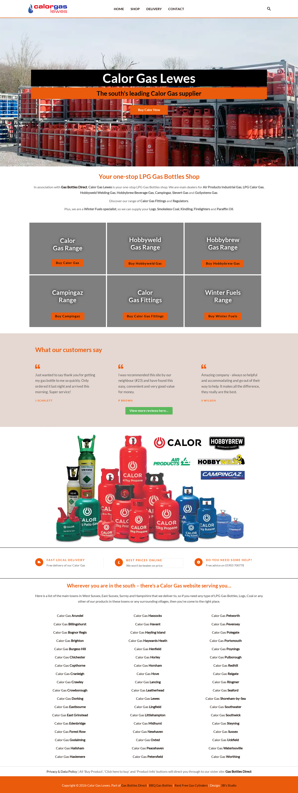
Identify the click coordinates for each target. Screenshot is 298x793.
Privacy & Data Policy (62, 770)
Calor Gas (70, 615)
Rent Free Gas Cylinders (191, 783)
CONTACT (176, 9)
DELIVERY (154, 9)
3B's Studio (228, 783)
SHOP (135, 9)
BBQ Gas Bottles (160, 783)
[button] (269, 9)
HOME (119, 9)
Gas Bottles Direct (134, 783)
